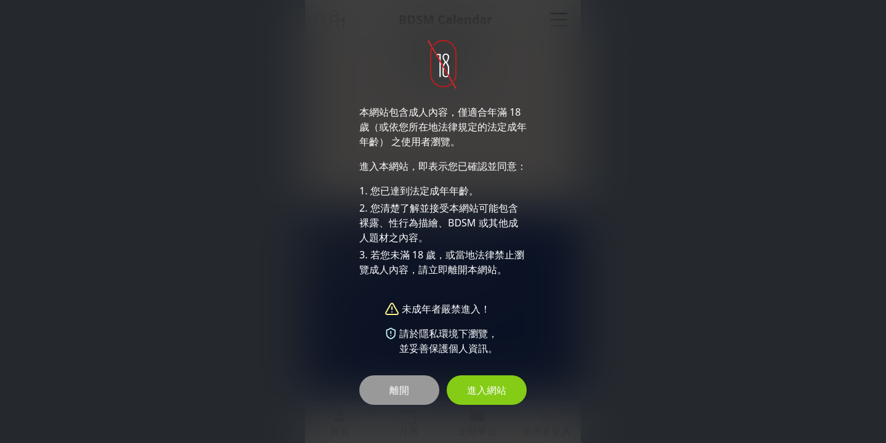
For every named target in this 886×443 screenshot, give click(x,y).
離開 (399, 390)
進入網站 (486, 390)
